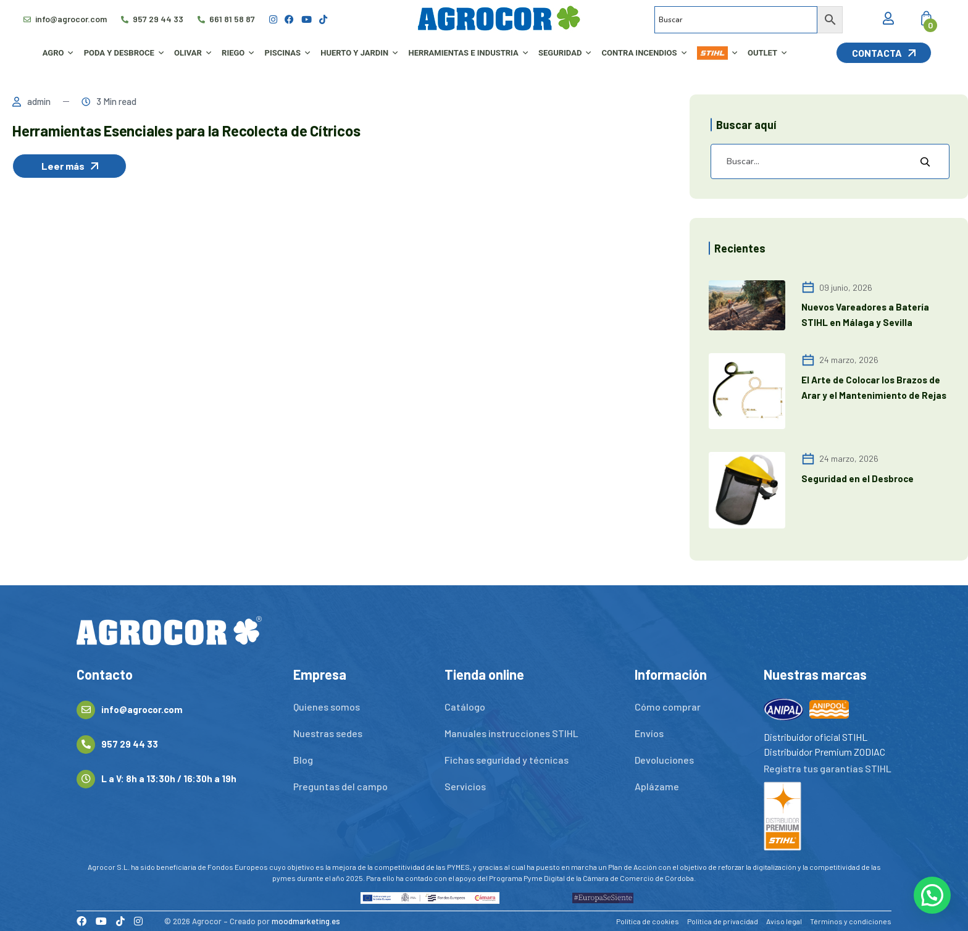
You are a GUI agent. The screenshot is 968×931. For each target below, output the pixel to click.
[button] (932, 895)
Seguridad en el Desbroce (857, 478)
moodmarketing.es (306, 921)
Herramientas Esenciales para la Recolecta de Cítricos (186, 131)
